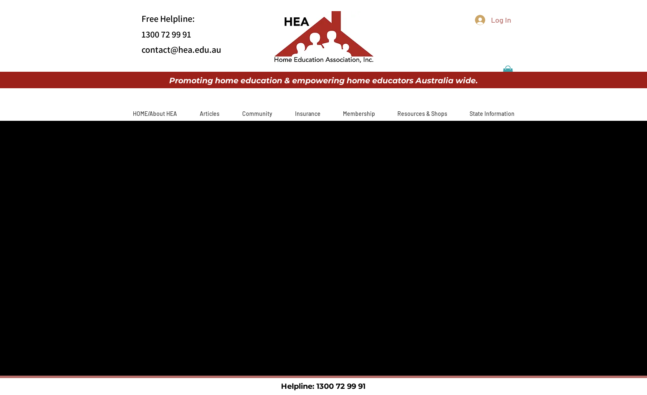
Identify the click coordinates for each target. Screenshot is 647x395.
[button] (209, 113)
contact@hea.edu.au (181, 49)
